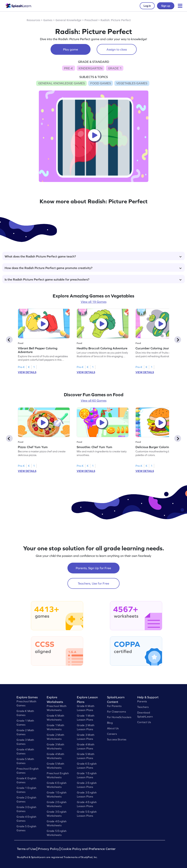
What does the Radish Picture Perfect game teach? (93, 256)
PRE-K (68, 68)
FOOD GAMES (100, 83)
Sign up (165, 5)
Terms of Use (27, 849)
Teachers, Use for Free (93, 583)
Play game (70, 49)
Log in (147, 5)
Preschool (90, 20)
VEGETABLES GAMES (131, 83)
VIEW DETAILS (27, 372)
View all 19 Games (93, 301)
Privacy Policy (48, 849)
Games (47, 20)
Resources (33, 20)
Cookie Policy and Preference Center (88, 849)
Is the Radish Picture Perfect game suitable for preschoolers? (93, 279)
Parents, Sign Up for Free (93, 568)
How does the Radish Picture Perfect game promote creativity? (93, 268)
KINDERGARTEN (90, 68)
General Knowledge (68, 20)
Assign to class (116, 49)
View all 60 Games (93, 400)
